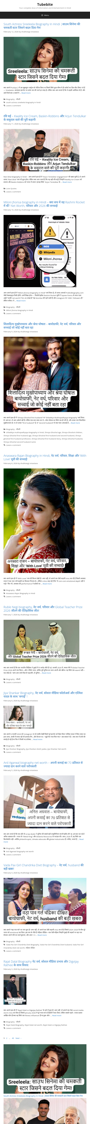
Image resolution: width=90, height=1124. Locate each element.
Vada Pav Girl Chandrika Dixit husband (56, 944)
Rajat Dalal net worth (33, 1025)
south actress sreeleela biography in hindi (23, 102)
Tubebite (45, 4)
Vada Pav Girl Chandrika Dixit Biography (22, 944)
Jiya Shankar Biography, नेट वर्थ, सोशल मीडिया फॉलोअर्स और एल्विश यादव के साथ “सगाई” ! (43, 694)
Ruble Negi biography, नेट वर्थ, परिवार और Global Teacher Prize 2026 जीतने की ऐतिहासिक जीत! (43, 608)
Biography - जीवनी (13, 99)
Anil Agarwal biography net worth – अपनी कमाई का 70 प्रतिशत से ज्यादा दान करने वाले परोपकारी (43, 764)
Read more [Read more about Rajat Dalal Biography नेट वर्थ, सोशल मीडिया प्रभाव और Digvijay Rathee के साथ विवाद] (56, 1015)
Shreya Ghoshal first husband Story (46, 439)
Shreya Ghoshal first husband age (17, 435)
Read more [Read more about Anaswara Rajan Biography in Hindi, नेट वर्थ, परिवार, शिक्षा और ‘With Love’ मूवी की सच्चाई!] (47, 583)
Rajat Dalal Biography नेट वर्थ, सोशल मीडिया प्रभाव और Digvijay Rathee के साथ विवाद (41, 963)
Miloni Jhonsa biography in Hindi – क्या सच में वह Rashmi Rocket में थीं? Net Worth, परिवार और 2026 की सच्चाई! (44, 204)
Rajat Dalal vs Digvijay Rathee (55, 1025)
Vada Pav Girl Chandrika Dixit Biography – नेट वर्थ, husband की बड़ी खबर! (43, 867)
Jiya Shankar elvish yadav (36, 749)
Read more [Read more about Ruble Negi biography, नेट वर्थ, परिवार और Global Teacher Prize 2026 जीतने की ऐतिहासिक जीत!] (46, 673)
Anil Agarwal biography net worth (20, 851)
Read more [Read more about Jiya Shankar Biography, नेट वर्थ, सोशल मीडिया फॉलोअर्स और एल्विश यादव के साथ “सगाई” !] (37, 739)
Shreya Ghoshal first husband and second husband (53, 435)
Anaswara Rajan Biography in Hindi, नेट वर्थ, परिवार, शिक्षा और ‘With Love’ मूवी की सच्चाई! (45, 457)
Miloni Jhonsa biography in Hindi (19, 310)
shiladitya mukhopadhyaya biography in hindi (25, 432)
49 (13, 1038)
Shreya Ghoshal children (72, 432)
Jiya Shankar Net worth (56, 749)
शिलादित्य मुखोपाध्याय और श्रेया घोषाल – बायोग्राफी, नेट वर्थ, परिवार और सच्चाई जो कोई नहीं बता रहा (42, 325)
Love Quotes (11, 188)
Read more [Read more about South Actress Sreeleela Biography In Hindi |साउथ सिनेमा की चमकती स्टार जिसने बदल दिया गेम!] (26, 93)
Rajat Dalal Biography (15, 1025)
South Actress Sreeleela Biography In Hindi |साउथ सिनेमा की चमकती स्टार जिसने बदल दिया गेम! (42, 26)
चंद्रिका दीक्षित (30, 948)
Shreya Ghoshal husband (72, 439)
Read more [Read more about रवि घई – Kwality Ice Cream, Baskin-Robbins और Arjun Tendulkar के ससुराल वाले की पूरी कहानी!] (67, 182)
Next (19, 1038)
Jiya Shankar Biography (15, 749)
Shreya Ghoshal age (53, 432)
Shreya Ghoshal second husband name (20, 442)
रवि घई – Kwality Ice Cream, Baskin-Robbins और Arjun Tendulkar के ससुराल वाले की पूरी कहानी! (45, 118)
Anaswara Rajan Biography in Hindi (20, 593)
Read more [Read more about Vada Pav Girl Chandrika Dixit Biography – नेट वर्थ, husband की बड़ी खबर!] (42, 935)
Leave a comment (13, 105)
